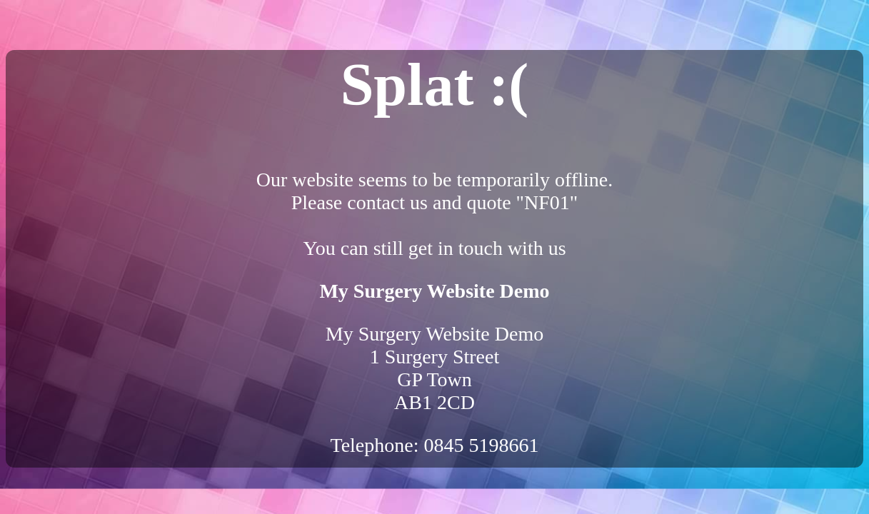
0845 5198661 (481, 445)
